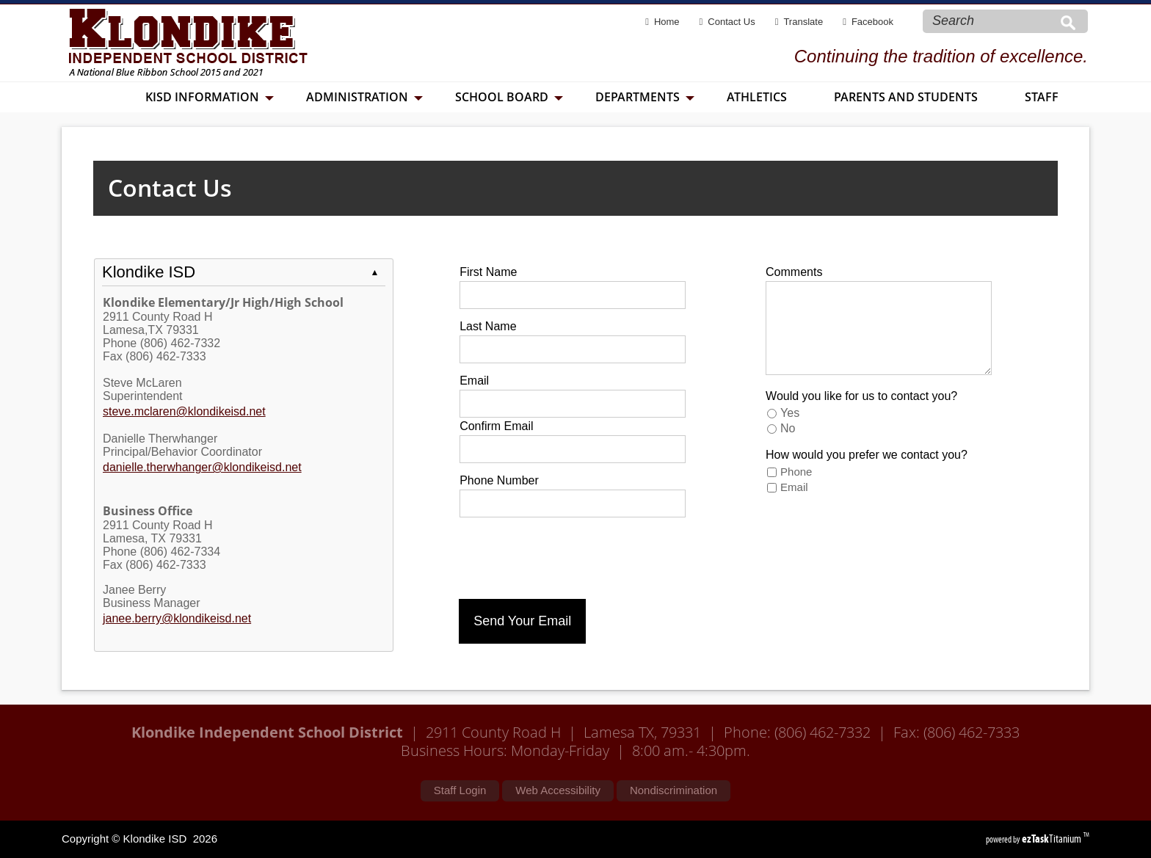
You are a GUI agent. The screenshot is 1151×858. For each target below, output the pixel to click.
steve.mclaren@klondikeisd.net (184, 411)
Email (794, 487)
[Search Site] (991, 20)
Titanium (1052, 839)
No (787, 428)
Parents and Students (906, 97)
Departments (644, 97)
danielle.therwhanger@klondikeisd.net (202, 467)
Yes (789, 413)
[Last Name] (573, 349)
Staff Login (460, 790)
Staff (1042, 97)
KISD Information (209, 97)
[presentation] (570, 555)
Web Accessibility (557, 790)
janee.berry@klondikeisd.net (177, 618)
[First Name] (573, 295)
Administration (364, 97)
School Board (509, 97)
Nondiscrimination (673, 790)
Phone (796, 471)
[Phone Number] (573, 503)
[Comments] (879, 328)
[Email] (573, 404)
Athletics (757, 97)
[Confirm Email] (573, 449)
